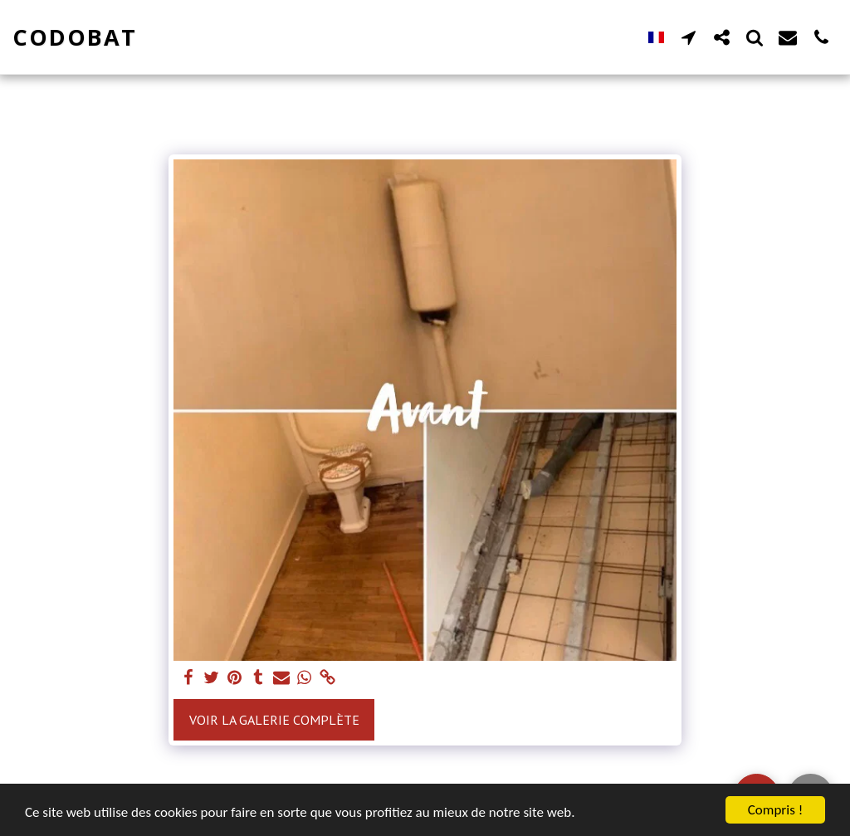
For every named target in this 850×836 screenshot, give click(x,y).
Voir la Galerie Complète (274, 719)
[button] (688, 36)
